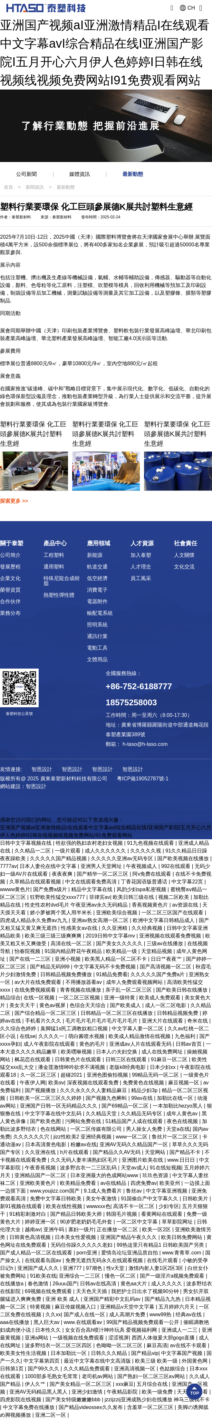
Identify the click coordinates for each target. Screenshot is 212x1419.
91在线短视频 (165, 1167)
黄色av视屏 (53, 1005)
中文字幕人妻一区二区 (138, 1028)
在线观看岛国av (44, 1260)
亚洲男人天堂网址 (102, 866)
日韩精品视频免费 (178, 1013)
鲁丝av (134, 1191)
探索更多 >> (14, 501)
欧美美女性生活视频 (24, 1353)
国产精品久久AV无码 (117, 1152)
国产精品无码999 (50, 966)
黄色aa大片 (134, 1283)
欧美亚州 (170, 1183)
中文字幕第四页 (42, 1361)
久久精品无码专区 (142, 1113)
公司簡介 (10, 555)
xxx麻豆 (125, 1384)
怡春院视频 (28, 951)
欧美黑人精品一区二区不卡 (116, 959)
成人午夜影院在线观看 (50, 1044)
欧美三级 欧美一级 (157, 1361)
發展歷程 (10, 566)
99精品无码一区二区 (156, 1075)
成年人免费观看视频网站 (135, 982)
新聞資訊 (35, 187)
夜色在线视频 (183, 1121)
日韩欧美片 (195, 1198)
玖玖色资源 (155, 1175)
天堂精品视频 (157, 951)
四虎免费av (143, 1183)
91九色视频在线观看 (151, 843)
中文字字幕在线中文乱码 (54, 1113)
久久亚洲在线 (41, 1152)
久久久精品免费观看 (87, 1368)
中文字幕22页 (187, 881)
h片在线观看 (75, 1152)
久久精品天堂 (102, 1113)
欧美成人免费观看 (160, 997)
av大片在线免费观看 (38, 982)
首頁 (8, 187)
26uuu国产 (65, 1283)
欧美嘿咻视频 (77, 1051)
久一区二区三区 (39, 1075)
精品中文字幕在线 (92, 889)
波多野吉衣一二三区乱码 (89, 1167)
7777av (8, 866)
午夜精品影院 (123, 1392)
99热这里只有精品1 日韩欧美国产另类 (161, 1245)
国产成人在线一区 (85, 1314)
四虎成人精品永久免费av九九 (34, 920)
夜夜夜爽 (63, 874)
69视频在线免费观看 (49, 1291)
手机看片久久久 (44, 1021)
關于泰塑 (11, 543)
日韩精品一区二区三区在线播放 (117, 1013)
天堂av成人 (134, 1167)
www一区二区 (132, 1136)
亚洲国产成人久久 (38, 1268)
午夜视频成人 (142, 866)
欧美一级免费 (158, 1392)
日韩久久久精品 (109, 1353)
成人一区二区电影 (166, 1005)
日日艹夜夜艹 (167, 959)
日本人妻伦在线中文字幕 (49, 866)
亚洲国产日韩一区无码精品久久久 (59, 1106)
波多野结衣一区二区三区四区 (59, 1345)
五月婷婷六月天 (177, 1306)
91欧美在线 (43, 1276)
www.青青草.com (182, 1252)
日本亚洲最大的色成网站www (105, 1175)
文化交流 (184, 566)
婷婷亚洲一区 (41, 1221)
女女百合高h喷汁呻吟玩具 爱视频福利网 (112, 1330)
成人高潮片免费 (128, 1314)
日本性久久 (48, 1330)
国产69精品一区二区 (125, 1106)
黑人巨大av (47, 1322)
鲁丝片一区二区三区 (175, 1136)
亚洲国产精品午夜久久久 (129, 1237)
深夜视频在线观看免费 (93, 1082)
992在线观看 (176, 866)
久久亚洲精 (115, 928)
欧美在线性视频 (64, 1206)
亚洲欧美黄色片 (38, 1183)
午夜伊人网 (32, 1082)
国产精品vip (144, 1353)
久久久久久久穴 (32, 1136)
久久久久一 (51, 1036)
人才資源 (142, 543)
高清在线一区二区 (72, 943)
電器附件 (97, 601)
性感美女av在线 (80, 928)
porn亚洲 (87, 1252)
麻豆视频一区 (184, 1082)
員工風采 (140, 578)
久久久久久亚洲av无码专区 (122, 858)
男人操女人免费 (144, 1129)
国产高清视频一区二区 (166, 966)
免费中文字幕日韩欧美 (56, 1198)
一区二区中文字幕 (137, 1221)
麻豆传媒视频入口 (76, 1306)
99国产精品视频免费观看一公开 (143, 1322)
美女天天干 (22, 1005)
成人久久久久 (167, 1283)
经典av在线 (189, 1314)
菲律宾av (99, 897)
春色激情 (39, 1283)
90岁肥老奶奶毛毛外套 (86, 1221)
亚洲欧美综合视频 (117, 912)
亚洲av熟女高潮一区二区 (101, 920)
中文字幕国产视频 (182, 1353)
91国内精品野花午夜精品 (73, 951)
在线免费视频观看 (35, 990)
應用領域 (98, 543)
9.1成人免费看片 (103, 1191)
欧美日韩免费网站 (182, 1237)
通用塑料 (53, 566)
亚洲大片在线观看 (163, 1021)
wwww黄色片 (15, 889)
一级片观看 (68, 850)
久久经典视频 (147, 928)
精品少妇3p (145, 1090)
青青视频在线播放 (81, 990)
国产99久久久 (44, 1368)
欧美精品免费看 (78, 1183)
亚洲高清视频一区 (135, 1368)
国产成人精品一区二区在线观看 (36, 1252)
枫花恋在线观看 (33, 1059)
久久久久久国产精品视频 (59, 858)
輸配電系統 (100, 613)
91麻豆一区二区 (170, 1059)
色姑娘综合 (173, 1368)
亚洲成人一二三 (180, 1330)
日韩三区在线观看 (126, 1059)
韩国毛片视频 (122, 1214)
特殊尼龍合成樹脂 (61, 581)
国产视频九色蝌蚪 (107, 1098)
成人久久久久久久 (106, 850)
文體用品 (97, 659)
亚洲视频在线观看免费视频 (170, 935)
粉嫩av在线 (84, 1144)
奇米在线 (198, 1021)
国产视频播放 (41, 1090)
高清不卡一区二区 (134, 1206)
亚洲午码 (54, 1229)
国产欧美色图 (46, 1121)
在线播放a (12, 1283)
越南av (33, 1229)
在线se (27, 1036)
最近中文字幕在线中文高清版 (98, 1361)
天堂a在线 (178, 1129)
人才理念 (140, 566)
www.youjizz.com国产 (55, 1191)
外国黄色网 (195, 1361)
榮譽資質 (10, 590)
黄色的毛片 (92, 1044)
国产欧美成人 (126, 1005)
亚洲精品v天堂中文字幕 (128, 1306)
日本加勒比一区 (69, 1353)
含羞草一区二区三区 (151, 1407)
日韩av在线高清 (99, 1283)
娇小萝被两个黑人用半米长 (61, 912)
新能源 (94, 555)
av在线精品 (114, 1183)
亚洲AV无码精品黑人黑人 (39, 1392)
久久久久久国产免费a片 (158, 974)
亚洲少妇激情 (88, 1392)
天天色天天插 (92, 1291)
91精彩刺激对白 (28, 1214)
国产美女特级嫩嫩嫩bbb (73, 1399)
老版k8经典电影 (128, 1067)
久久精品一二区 (33, 850)
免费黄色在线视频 (144, 1082)
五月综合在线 (153, 1384)
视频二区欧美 (174, 897)
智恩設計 (36, 786)
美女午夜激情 (102, 1198)
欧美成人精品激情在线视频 (140, 1036)
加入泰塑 (140, 555)
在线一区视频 (40, 997)
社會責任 (185, 543)
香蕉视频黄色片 (150, 905)
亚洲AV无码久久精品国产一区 (134, 1144)
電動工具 (97, 648)
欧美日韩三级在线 (134, 897)
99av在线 (142, 1098)
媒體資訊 (79, 174)
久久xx (53, 1314)
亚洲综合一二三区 (80, 1276)
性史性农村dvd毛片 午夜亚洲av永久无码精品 (77, 905)
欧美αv (56, 1082)
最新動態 (132, 174)
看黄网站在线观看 (162, 1214)
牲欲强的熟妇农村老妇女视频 (90, 843)
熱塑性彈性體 (58, 595)
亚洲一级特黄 (120, 997)
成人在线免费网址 (162, 1051)
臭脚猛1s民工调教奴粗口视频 (74, 1028)
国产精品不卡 (185, 1152)
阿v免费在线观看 (152, 874)
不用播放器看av (84, 982)
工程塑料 (53, 555)
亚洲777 (73, 1268)
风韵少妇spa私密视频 (142, 889)
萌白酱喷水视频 (87, 1036)
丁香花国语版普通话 (145, 881)
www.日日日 (182, 1160)
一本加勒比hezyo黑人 (178, 1106)
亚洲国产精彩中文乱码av (112, 1299)
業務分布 (10, 613)
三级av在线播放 (165, 943)
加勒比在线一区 (175, 1098)
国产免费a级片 (50, 889)
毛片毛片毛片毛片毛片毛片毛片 (102, 1021)
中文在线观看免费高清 (91, 881)
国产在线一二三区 (30, 959)
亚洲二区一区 (51, 1415)
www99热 (161, 1314)
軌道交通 (97, 566)
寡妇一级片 (81, 1229)
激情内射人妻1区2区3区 (157, 1268)
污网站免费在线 (83, 1121)
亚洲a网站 (37, 1337)
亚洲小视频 (68, 959)
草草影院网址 (178, 1221)
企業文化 (10, 578)
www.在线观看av (84, 1322)
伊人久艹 (36, 1384)
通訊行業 (97, 636)
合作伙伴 (10, 601)
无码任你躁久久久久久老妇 (82, 1245)
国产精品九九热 (163, 1299)
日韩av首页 (189, 1044)
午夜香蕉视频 (41, 1167)
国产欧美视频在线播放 (183, 858)
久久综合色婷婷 (18, 1028)
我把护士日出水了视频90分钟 (145, 1291)
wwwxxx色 (98, 1206)
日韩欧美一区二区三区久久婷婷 (46, 1098)
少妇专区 (169, 1206)
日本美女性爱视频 (76, 1237)
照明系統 (97, 624)
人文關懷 (184, 555)
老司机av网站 (98, 1376)
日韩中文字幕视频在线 (26, 843)
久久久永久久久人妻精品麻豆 (94, 1090)
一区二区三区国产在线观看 (173, 912)
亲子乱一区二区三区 (129, 990)
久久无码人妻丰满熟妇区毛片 (85, 1160)
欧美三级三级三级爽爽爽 (54, 935)
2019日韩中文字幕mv (111, 935)
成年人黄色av (182, 1113)
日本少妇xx (163, 1067)
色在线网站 (53, 1129)
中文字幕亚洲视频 (167, 1191)
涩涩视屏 (118, 1337)
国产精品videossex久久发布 (91, 1407)
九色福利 (186, 1036)
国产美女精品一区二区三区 (81, 1384)
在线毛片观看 (163, 1260)
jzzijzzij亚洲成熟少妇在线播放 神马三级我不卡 (157, 1399)
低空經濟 (97, 578)
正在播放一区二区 (118, 1229)
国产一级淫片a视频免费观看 (173, 1276)
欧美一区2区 (157, 1229)
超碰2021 (72, 1075)
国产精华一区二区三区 (103, 874)
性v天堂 (116, 1268)
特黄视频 (41, 1306)
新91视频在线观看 (21, 1206)
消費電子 (97, 590)
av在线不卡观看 (189, 1345)
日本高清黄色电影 (46, 1144)
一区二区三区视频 (80, 997)
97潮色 (94, 1268)
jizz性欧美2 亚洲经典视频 (83, 1136)
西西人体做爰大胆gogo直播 (164, 1337)
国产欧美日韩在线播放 (182, 990)
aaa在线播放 (15, 1322)
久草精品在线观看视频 (35, 881)
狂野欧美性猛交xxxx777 (58, 897)
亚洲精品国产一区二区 (40, 1175)
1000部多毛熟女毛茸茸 (52, 1376)
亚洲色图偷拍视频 (108, 1075)
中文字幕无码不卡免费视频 (105, 966)
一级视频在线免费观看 (79, 1337)
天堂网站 (156, 1152)
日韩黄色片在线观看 (78, 1059)
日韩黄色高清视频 (30, 1237)
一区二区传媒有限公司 (96, 1129)
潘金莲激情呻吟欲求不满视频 (72, 1067)
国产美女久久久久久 (120, 943)
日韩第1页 (12, 1368)
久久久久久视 (146, 850)
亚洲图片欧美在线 (143, 1160)
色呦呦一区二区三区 (120, 1345)
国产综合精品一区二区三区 (46, 1013)
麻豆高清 (157, 1345)
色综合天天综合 (88, 1005)
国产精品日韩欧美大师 (76, 1214)
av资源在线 (185, 905)
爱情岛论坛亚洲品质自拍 (130, 1252)
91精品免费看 (112, 974)
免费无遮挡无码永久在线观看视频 (104, 1260)
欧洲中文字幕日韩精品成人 (164, 920)
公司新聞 (26, 174)
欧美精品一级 (122, 951)
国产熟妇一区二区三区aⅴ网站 (151, 1376)
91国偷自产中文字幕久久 (150, 1198)
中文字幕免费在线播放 (29, 1407)
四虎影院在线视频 (21, 1399)
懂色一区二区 (121, 1276)
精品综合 (10, 997)
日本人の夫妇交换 (117, 1051)
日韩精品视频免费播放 (66, 974)
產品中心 (55, 543)
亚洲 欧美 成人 (63, 1299)
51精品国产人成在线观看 (134, 1121)
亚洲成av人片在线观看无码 (141, 1044)
